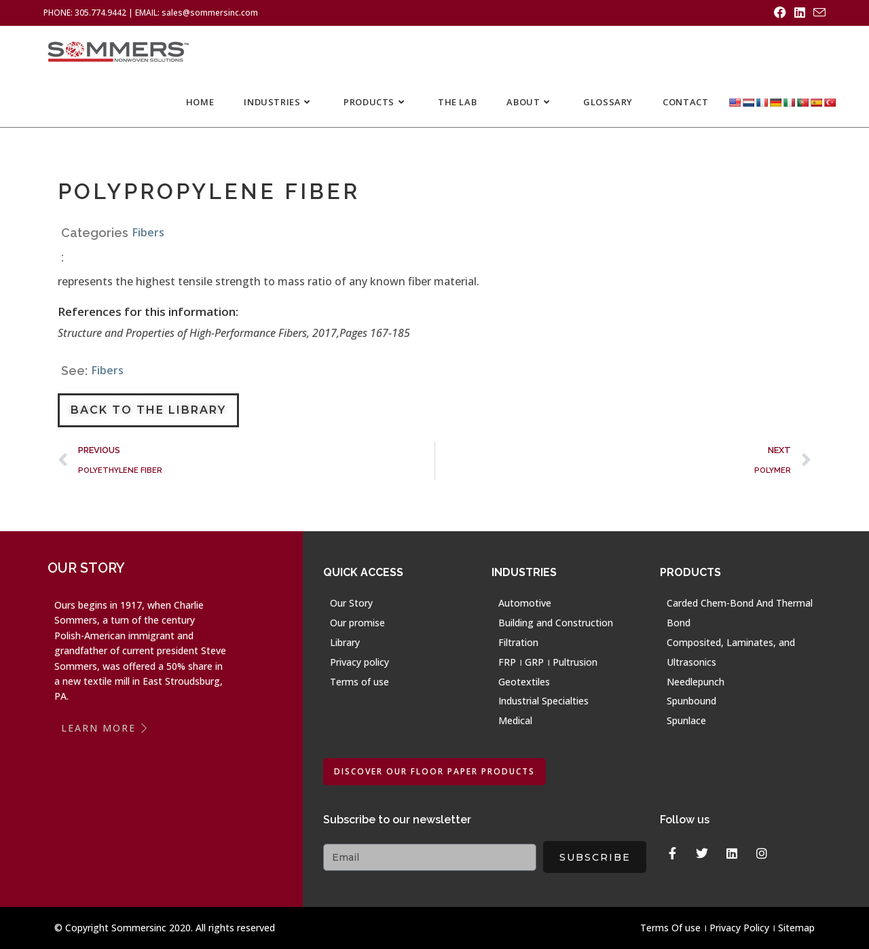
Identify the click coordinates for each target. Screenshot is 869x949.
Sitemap (796, 927)
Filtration (518, 641)
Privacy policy (359, 661)
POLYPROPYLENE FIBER (210, 191)
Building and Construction (555, 622)
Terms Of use (670, 927)
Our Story (351, 602)
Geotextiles (524, 681)
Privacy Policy (739, 927)
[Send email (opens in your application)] (817, 13)
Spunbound (691, 700)
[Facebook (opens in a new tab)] (780, 13)
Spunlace (686, 720)
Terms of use (359, 681)
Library (345, 641)
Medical (515, 720)
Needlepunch (695, 681)
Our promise (357, 622)
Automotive (524, 602)
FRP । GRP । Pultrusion (547, 661)
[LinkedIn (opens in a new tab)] (799, 13)
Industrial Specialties (543, 700)
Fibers (148, 231)
